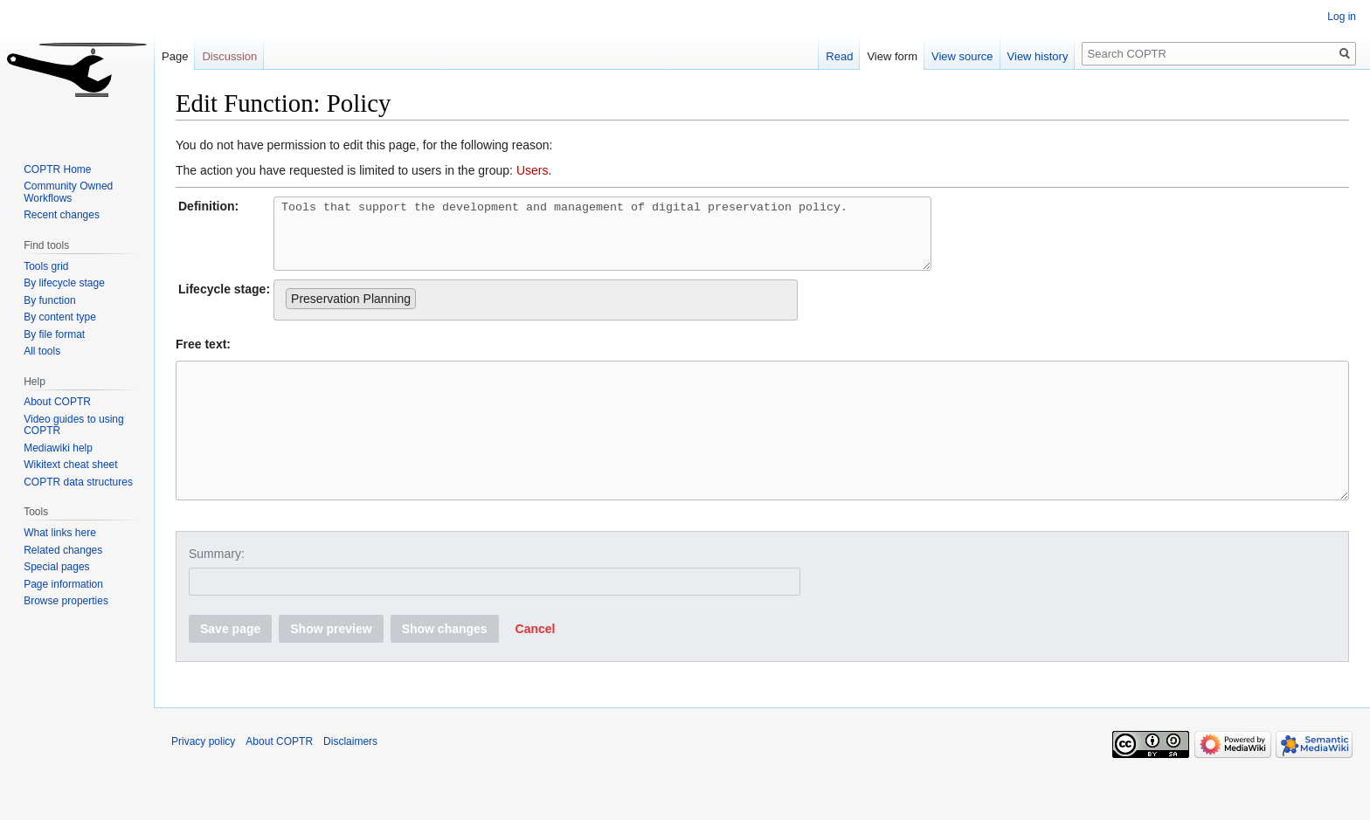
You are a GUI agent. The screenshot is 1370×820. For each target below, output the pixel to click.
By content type (60, 317)
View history (1038, 56)
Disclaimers (350, 781)
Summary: (217, 593)
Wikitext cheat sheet (70, 464)
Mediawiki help (58, 448)
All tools (42, 351)
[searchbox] (425, 308)
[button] (535, 668)
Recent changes (62, 215)
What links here (60, 533)
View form (892, 56)
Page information (63, 584)
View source (962, 56)
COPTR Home (57, 169)
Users (532, 170)
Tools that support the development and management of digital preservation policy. (641, 240)
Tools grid (46, 266)
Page (175, 56)
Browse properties (66, 601)
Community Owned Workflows (68, 192)
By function (49, 300)
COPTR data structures (78, 482)
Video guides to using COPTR (74, 425)
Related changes (63, 550)
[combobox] (535, 313)
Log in (1341, 16)
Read (839, 56)
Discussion (229, 56)
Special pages (56, 567)
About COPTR (57, 402)
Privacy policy (203, 781)
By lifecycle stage (64, 283)
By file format (54, 334)
